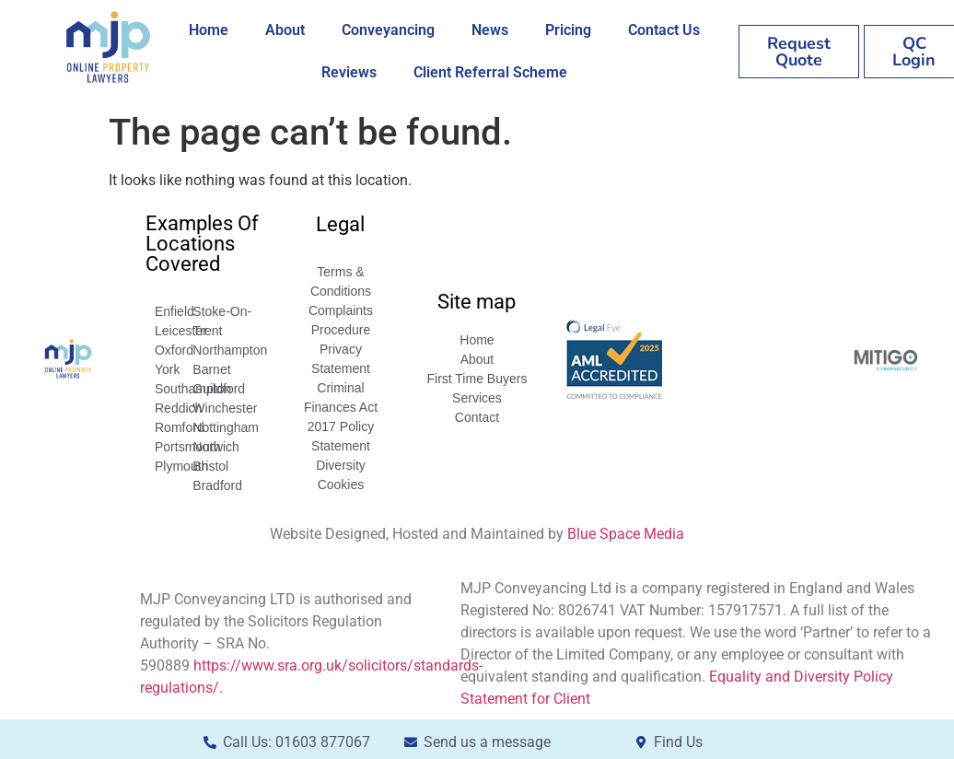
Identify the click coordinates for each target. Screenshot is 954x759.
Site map (476, 301)
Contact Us (664, 30)
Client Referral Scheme (490, 72)
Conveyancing (388, 30)
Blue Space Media (625, 534)
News (489, 30)
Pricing (568, 30)
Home (208, 30)
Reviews (349, 72)
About (285, 30)
